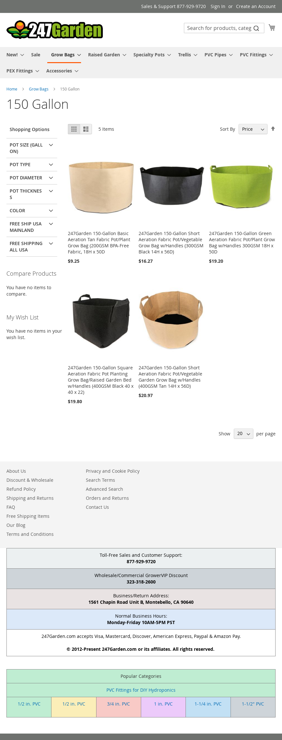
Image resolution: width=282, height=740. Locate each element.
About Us (16, 471)
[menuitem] (13, 54)
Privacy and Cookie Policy (113, 471)
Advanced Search (104, 489)
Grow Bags (39, 88)
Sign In (218, 6)
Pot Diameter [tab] (26, 178)
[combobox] (224, 28)
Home (12, 88)
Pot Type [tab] (20, 164)
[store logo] (54, 29)
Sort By (227, 129)
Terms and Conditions (30, 534)
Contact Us (97, 507)
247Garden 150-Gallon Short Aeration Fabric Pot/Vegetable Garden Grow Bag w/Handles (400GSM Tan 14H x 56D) (170, 377)
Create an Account (256, 6)
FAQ (10, 507)
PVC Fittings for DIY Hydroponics (141, 690)
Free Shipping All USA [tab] (26, 246)
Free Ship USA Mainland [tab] (25, 227)
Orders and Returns (107, 498)
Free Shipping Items (28, 516)
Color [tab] (17, 210)
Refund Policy (21, 489)
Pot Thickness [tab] (26, 194)
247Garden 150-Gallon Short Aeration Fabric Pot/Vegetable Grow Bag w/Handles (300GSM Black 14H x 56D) (171, 242)
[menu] (141, 62)
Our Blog (15, 525)
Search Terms (100, 480)
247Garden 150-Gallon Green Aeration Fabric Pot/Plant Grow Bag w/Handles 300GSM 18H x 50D (242, 242)
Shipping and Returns (30, 498)
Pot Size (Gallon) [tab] (26, 148)
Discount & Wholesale (29, 480)
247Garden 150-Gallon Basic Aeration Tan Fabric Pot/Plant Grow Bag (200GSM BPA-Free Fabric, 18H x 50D (99, 242)
